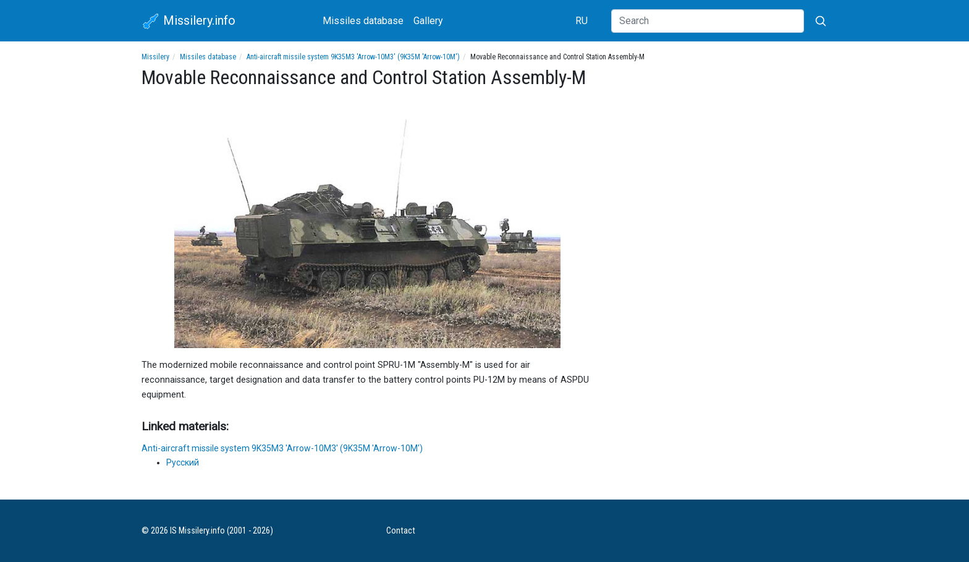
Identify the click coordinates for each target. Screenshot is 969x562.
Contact (400, 531)
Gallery (428, 21)
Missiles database (363, 21)
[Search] (707, 21)
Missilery (155, 57)
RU (581, 21)
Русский (182, 462)
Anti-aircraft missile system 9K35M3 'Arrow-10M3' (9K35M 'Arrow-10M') (353, 57)
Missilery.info (188, 21)
